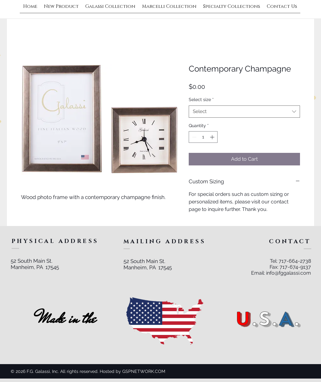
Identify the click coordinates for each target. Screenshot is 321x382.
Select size (201, 99)
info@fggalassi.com (288, 273)
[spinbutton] (203, 137)
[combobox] (244, 111)
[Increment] (213, 137)
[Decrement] (193, 137)
